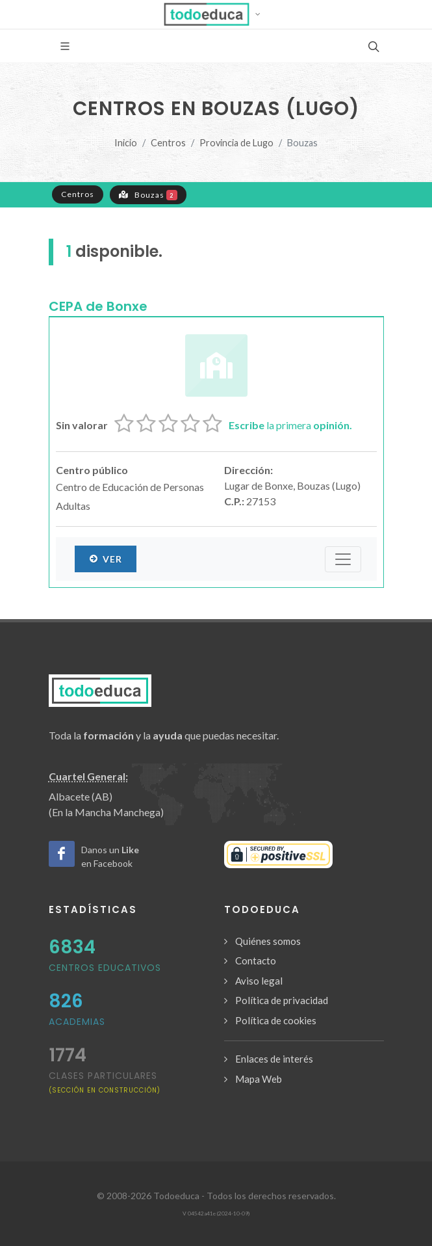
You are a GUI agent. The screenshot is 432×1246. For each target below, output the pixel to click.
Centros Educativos (105, 967)
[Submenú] (343, 559)
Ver (105, 558)
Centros (168, 142)
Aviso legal (259, 981)
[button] (216, 14)
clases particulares (104, 1081)
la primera (290, 425)
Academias (77, 1021)
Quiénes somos (268, 941)
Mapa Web (258, 1079)
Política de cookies (275, 1020)
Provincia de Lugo (236, 142)
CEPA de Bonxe (98, 306)
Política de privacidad (281, 1000)
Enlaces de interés (274, 1059)
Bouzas (148, 194)
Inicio (125, 142)
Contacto (255, 960)
